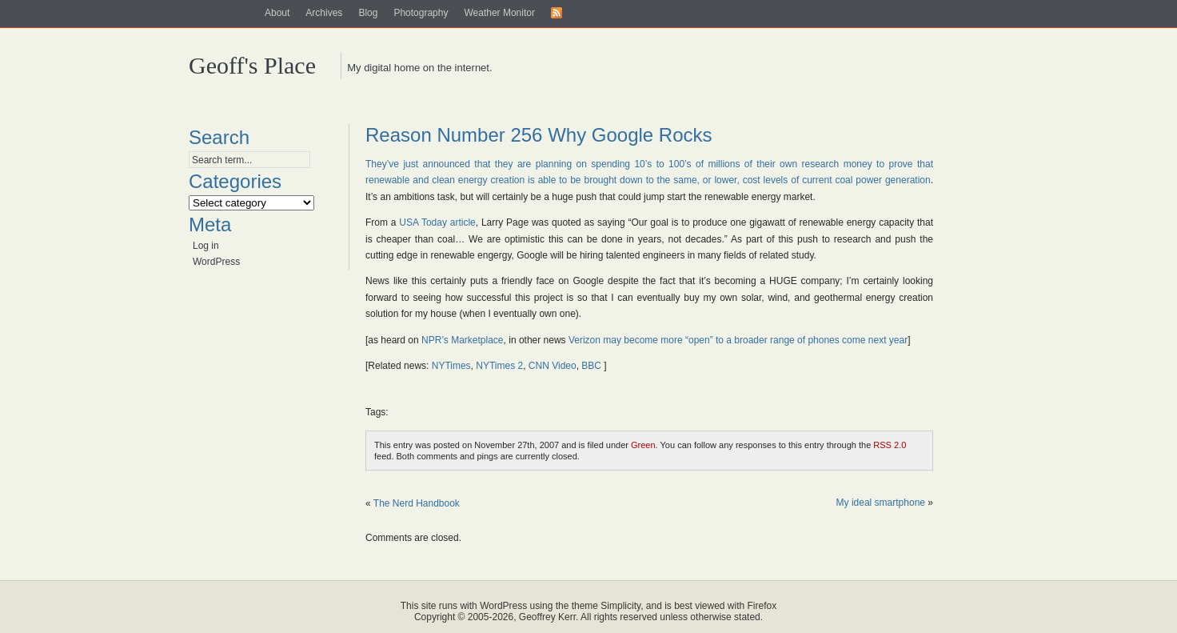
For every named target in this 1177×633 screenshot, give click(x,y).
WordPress (216, 261)
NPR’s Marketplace (462, 340)
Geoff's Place (252, 65)
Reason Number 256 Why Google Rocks (538, 135)
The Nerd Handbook (416, 503)
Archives (323, 12)
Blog (367, 12)
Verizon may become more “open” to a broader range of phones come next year (738, 340)
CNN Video (553, 365)
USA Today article (437, 222)
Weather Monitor (499, 12)
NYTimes (451, 365)
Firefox (762, 605)
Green (643, 445)
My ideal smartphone (880, 502)
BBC (591, 365)
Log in (206, 245)
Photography (420, 12)
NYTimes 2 (499, 365)
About (277, 12)
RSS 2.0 (889, 445)
